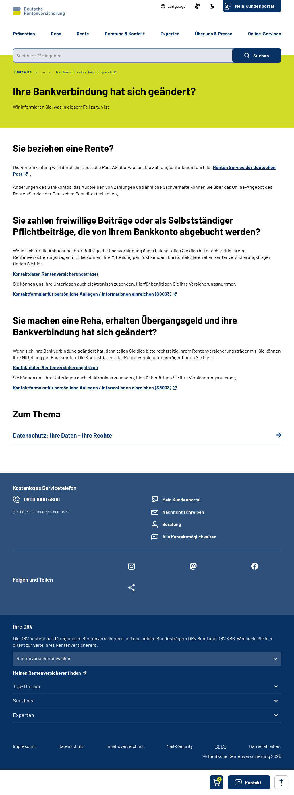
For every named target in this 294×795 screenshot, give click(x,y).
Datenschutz (71, 746)
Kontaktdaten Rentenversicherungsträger (55, 273)
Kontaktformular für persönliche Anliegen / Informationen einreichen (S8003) (92, 294)
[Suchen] (256, 55)
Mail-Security (180, 746)
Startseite (23, 72)
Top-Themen (27, 686)
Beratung (171, 524)
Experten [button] (169, 33)
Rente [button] (83, 33)
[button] (173, 6)
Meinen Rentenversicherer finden (47, 672)
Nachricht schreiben (183, 512)
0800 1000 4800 (42, 499)
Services (23, 700)
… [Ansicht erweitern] (43, 72)
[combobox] (122, 55)
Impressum (24, 746)
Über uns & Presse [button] (213, 33)
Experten (23, 714)
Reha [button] (56, 33)
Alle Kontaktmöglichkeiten (189, 536)
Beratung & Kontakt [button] (125, 33)
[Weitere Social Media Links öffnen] (131, 588)
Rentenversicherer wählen (43, 658)
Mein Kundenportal (254, 6)
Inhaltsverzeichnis (125, 746)
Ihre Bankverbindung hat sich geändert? (86, 72)
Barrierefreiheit (265, 746)
